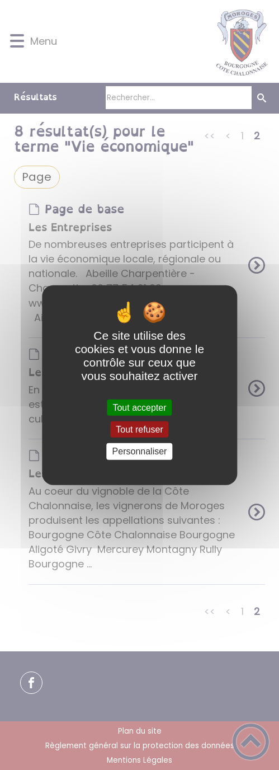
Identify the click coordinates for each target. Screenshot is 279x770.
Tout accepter (139, 407)
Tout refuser (139, 429)
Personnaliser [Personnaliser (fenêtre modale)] (139, 451)
